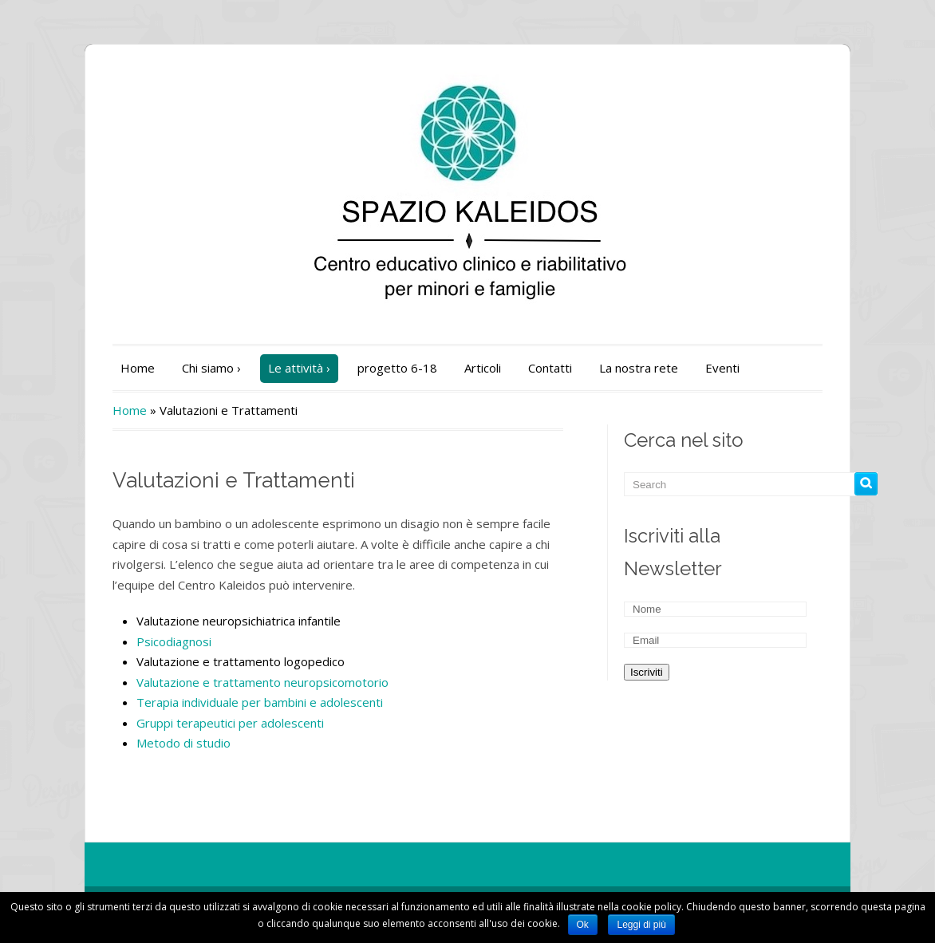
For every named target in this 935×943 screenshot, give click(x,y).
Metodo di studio (183, 743)
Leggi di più (641, 924)
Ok (583, 924)
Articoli (482, 368)
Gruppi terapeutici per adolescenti (230, 723)
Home (137, 368)
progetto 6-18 (397, 368)
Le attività (299, 368)
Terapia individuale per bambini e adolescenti (259, 702)
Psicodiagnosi (173, 641)
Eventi (722, 368)
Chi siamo (211, 368)
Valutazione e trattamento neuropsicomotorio (262, 682)
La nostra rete (638, 368)
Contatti (550, 368)
